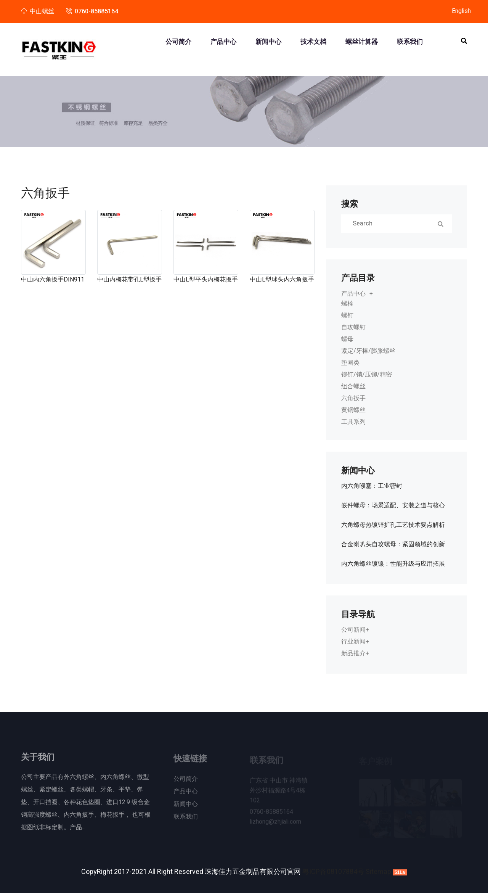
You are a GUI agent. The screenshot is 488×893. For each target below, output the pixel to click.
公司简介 (178, 42)
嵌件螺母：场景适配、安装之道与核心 (393, 505)
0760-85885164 (96, 11)
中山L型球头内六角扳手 (282, 279)
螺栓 (347, 303)
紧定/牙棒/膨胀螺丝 (368, 351)
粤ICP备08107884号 (333, 872)
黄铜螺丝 (353, 410)
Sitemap (378, 872)
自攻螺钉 (353, 327)
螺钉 (347, 315)
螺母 (347, 339)
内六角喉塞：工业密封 (371, 486)
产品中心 (223, 42)
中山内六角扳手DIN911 (52, 279)
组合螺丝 (353, 386)
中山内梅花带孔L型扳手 (129, 279)
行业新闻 (353, 641)
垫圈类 (350, 362)
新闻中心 (268, 42)
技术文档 (313, 42)
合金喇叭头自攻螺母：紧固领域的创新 (393, 544)
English (461, 11)
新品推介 (353, 653)
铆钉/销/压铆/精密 (366, 374)
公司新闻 (353, 629)
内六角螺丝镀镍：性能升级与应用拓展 (393, 563)
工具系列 (353, 421)
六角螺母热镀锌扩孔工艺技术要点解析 (393, 524)
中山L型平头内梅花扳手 (205, 279)
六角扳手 (353, 398)
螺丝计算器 (361, 42)
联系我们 (410, 42)
